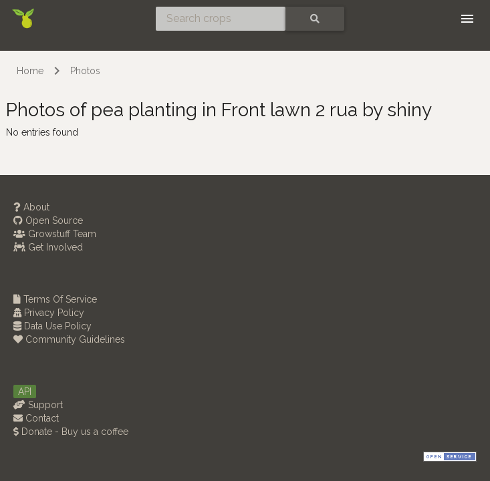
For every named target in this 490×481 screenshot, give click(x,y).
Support (38, 404)
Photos (85, 70)
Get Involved (48, 247)
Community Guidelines (69, 339)
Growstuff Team (54, 233)
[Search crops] (220, 19)
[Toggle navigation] (467, 19)
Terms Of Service (55, 299)
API (24, 391)
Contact (36, 418)
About (31, 207)
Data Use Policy (52, 326)
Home (30, 70)
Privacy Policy (48, 312)
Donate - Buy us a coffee (70, 431)
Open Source (48, 220)
